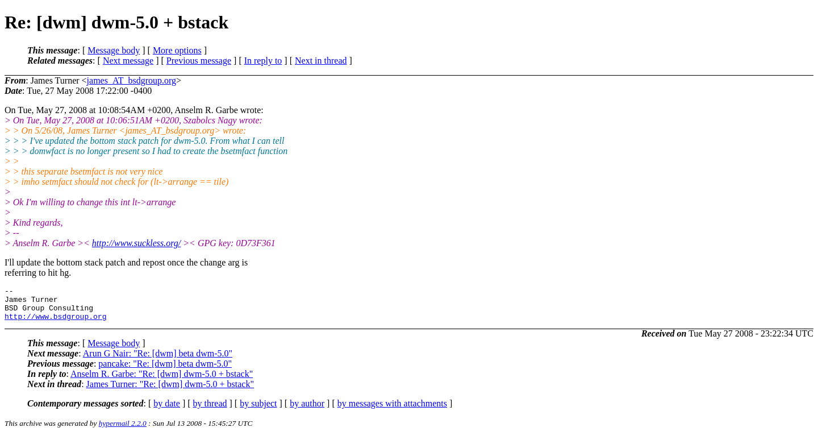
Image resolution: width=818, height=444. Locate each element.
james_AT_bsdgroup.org (131, 80)
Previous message (198, 60)
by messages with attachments (392, 410)
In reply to (263, 60)
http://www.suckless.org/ (136, 243)
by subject (258, 410)
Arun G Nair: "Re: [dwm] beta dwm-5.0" (157, 360)
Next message (128, 60)
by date (166, 410)
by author (307, 410)
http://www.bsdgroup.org (55, 323)
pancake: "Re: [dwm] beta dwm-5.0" (165, 370)
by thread (210, 410)
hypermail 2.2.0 (123, 430)
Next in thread (321, 60)
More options (177, 50)
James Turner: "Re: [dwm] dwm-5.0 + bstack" (170, 391)
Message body (113, 50)
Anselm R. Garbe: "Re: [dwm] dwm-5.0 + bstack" (161, 380)
